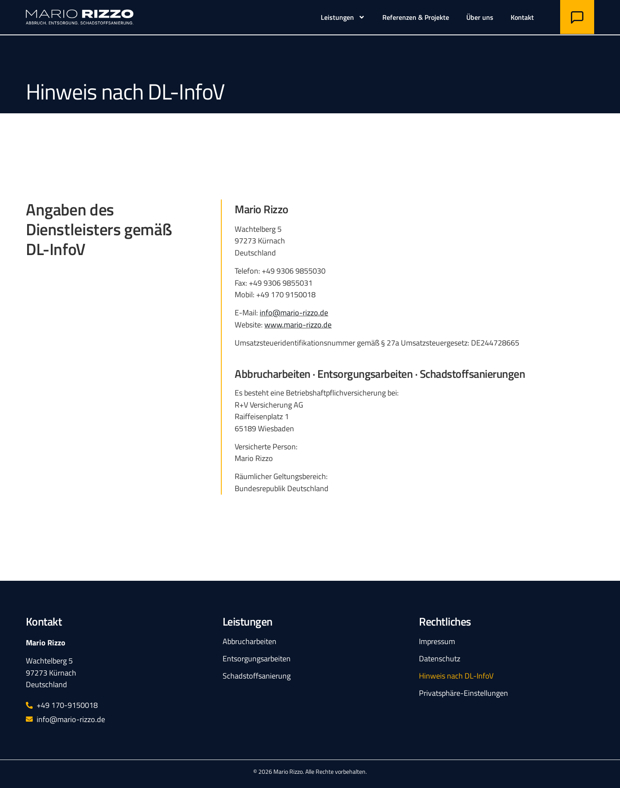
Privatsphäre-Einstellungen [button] (463, 692)
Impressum (437, 641)
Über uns (479, 17)
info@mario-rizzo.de (294, 312)
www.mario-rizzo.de (298, 324)
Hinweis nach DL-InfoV (456, 675)
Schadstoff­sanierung (257, 675)
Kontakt (522, 17)
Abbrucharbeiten (249, 641)
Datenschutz (439, 658)
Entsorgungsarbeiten (257, 658)
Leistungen (343, 17)
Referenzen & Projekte (415, 17)
